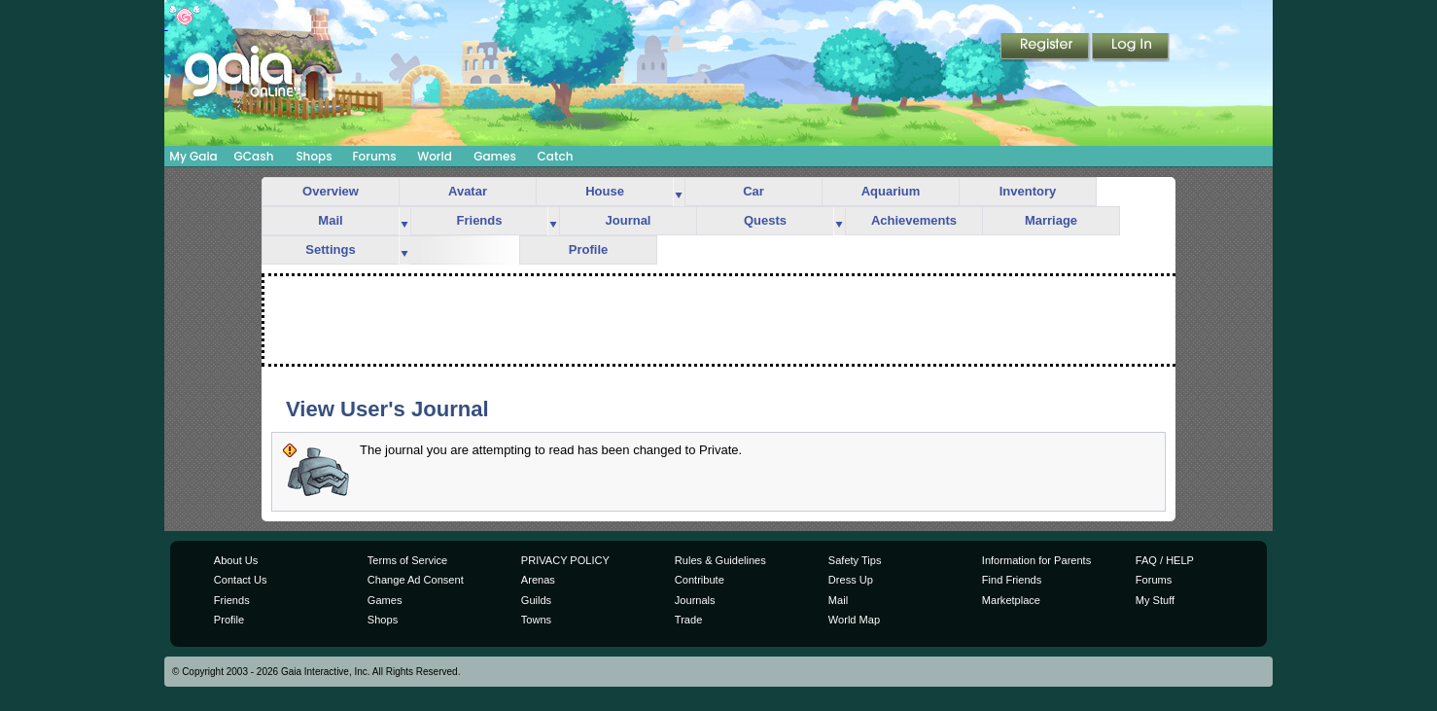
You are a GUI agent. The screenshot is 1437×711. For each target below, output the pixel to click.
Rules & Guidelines (720, 560)
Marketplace (1011, 600)
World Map (854, 619)
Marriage (1051, 220)
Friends (480, 220)
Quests (765, 220)
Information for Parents (1036, 560)
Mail (330, 220)
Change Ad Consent (416, 580)
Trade (688, 619)
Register (1046, 47)
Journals (695, 600)
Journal (628, 220)
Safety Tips (855, 560)
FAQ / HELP (1165, 560)
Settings (330, 249)
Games (494, 156)
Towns (536, 619)
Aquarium (891, 191)
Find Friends (1011, 580)
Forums (374, 156)
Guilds (536, 600)
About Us (236, 560)
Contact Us (240, 580)
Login (1131, 47)
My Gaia (193, 156)
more (678, 192)
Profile (588, 249)
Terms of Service (407, 560)
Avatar (467, 191)
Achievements (914, 220)
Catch (556, 156)
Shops (314, 156)
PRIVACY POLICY (565, 560)
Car (753, 191)
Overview (330, 191)
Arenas (538, 580)
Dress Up (850, 580)
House (604, 191)
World (434, 156)
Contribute (699, 580)
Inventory (1028, 191)
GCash (254, 156)
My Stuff (1155, 600)
